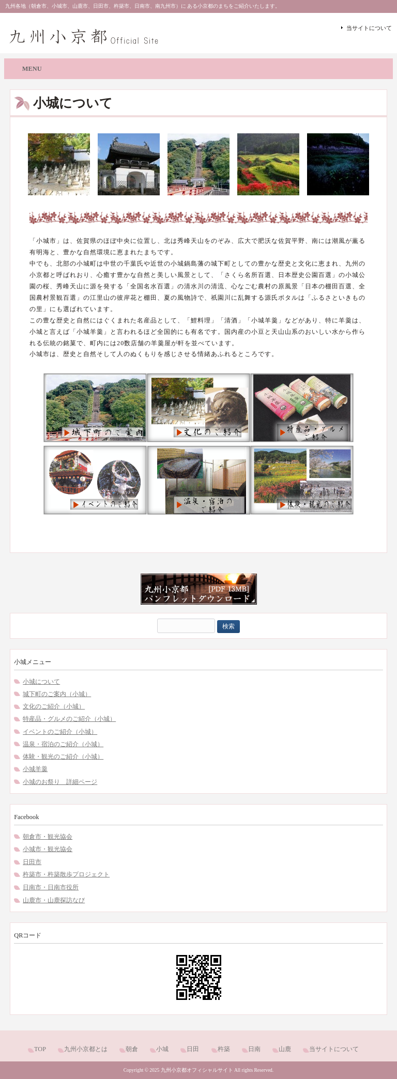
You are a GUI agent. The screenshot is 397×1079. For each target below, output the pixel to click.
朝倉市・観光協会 (47, 836)
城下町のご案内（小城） (57, 694)
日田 (193, 1049)
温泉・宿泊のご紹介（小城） (63, 744)
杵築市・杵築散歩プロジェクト (66, 874)
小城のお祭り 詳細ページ (60, 781)
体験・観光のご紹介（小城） (63, 756)
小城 (162, 1049)
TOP (40, 1049)
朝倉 (132, 1049)
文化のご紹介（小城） (54, 706)
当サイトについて (369, 28)
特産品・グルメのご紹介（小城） (69, 718)
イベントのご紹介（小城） (60, 731)
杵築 (224, 1049)
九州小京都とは (86, 1049)
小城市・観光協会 (47, 849)
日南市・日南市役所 (51, 887)
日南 (254, 1049)
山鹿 (285, 1049)
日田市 (32, 862)
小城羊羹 (35, 769)
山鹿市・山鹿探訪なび (54, 900)
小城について (41, 681)
